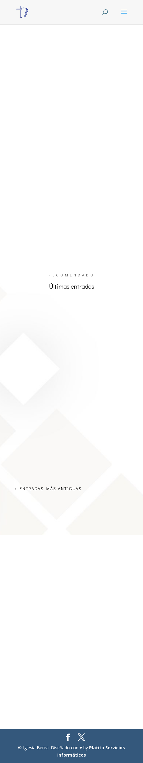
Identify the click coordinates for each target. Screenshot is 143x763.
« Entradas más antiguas (48, 488)
